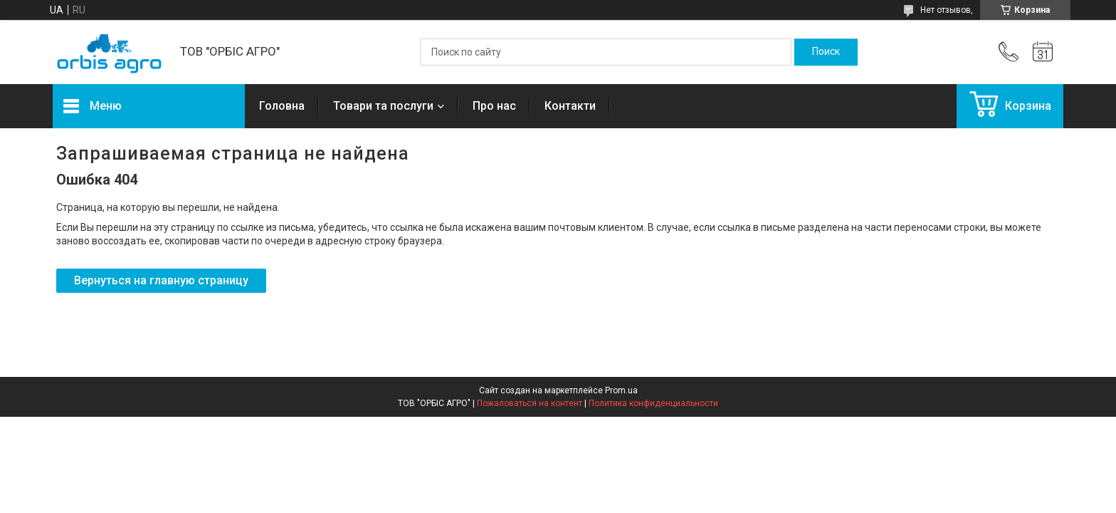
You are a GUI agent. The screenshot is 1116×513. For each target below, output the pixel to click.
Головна (282, 106)
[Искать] (826, 52)
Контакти (570, 106)
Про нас (494, 106)
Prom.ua (621, 390)
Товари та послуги (383, 106)
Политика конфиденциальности (653, 403)
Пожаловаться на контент (529, 403)
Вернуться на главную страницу (161, 280)
